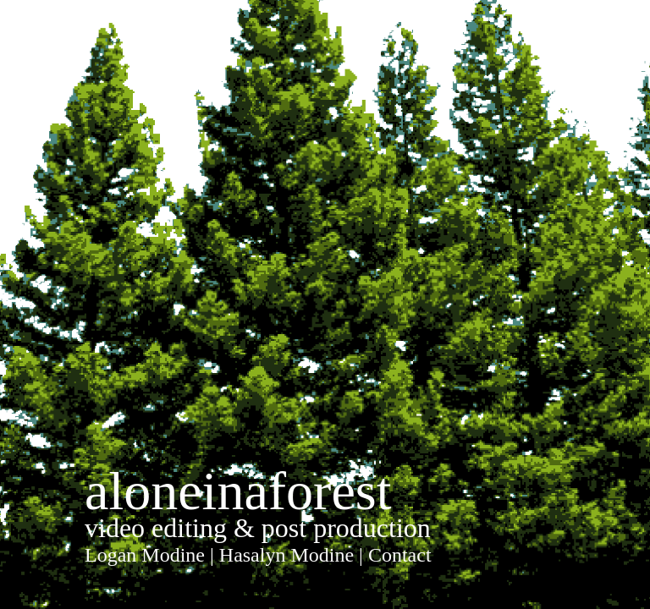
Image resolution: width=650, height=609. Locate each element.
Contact (400, 555)
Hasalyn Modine (286, 555)
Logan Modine (145, 555)
